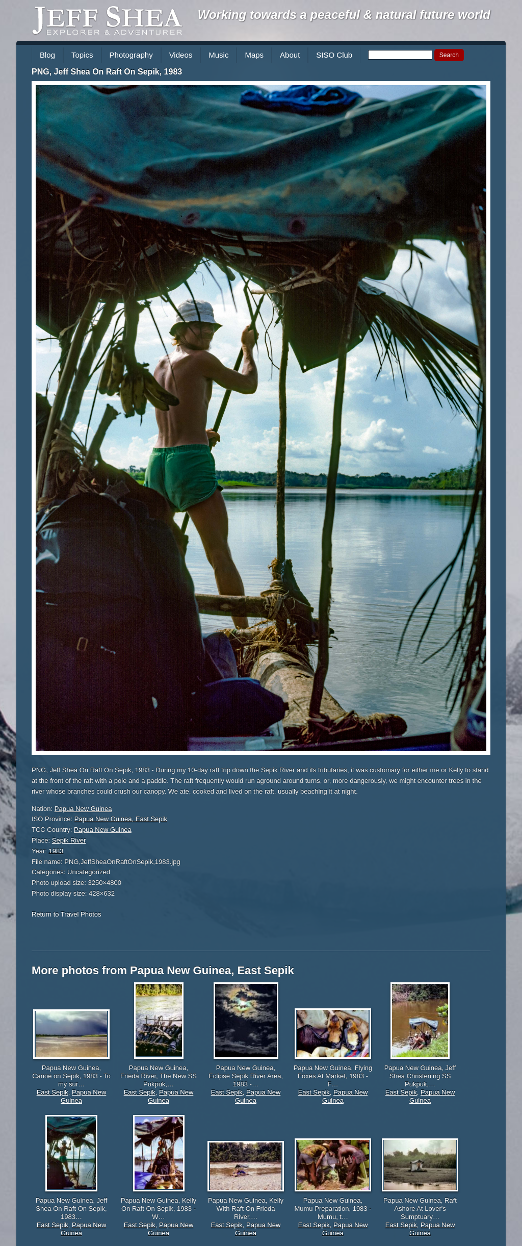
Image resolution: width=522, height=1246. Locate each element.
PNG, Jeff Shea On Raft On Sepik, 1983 (107, 71)
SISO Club (334, 54)
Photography (131, 54)
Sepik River (69, 840)
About (290, 54)
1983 (56, 851)
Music (218, 54)
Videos (181, 54)
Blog (47, 54)
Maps (254, 54)
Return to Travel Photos (66, 914)
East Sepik (52, 1092)
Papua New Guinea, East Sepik (120, 819)
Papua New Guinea (83, 808)
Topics (82, 54)
